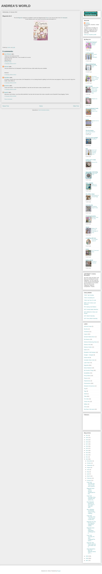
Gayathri (6, 92)
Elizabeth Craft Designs (90, 352)
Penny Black (87, 375)
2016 (87, 446)
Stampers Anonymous (89, 386)
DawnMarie (7, 77)
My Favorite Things (88, 370)
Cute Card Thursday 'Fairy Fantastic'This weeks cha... (91, 497)
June (88, 469)
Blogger (58, 570)
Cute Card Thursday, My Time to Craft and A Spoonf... (91, 484)
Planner (86, 378)
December (89, 461)
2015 (87, 448)
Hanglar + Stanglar (88, 355)
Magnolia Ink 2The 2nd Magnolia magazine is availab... (91, 523)
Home (41, 106)
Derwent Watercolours (89, 336)
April (88, 474)
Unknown (6, 66)
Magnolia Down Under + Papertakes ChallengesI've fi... (91, 530)
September (90, 465)
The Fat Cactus (90, 130)
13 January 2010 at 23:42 (10, 82)
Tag (85, 388)
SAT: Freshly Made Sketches (91, 309)
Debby (87, 119)
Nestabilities (87, 373)
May (88, 471)
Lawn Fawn (87, 362)
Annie (87, 249)
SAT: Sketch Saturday (89, 316)
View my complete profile (90, 34)
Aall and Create (88, 326)
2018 (87, 442)
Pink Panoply (89, 86)
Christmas (86, 331)
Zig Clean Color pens (89, 409)
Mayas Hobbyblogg (91, 64)
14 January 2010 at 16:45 (10, 89)
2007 (87, 560)
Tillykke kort (94, 98)
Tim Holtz (86, 399)
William (86, 404)
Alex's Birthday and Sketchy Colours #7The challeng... (91, 511)
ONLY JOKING (89, 183)
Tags (85, 391)
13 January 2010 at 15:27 (10, 63)
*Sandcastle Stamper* (91, 42)
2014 (87, 450)
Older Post (76, 106)
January (89, 480)
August (89, 467)
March (88, 476)
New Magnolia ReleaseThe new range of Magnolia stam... (90, 504)
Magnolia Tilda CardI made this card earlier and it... (91, 544)
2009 (87, 556)
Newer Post (6, 106)
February (89, 478)
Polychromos (87, 380)
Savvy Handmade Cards (92, 108)
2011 (87, 457)
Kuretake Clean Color (89, 360)
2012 (87, 454)
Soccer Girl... (95, 162)
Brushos (86, 329)
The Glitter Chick (90, 194)
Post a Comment (8, 99)
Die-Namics (87, 339)
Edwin (85, 349)
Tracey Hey (87, 401)
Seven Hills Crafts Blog (92, 172)
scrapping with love (91, 238)
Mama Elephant (88, 368)
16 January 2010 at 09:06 (10, 96)
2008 (87, 558)
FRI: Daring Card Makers (90, 306)
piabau (87, 97)
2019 (87, 439)
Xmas (85, 406)
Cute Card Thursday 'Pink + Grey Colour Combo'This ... (91, 517)
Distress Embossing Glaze (90, 342)
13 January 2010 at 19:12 (10, 74)
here (47, 17)
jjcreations (6, 85)
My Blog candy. (8, 61)
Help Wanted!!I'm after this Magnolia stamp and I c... (91, 551)
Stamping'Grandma (91, 216)
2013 (87, 452)
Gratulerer (94, 139)
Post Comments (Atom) (44, 110)
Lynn (87, 75)
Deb (87, 148)
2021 (87, 435)
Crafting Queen (90, 53)
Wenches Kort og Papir (92, 137)
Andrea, (88, 23)
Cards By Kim (89, 205)
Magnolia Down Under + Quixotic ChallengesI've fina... (91, 491)
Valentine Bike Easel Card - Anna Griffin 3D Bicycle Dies (95, 90)
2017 (87, 444)
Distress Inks (87, 344)
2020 (87, 437)
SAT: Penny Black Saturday (90, 318)
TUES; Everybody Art (89, 297)
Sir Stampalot (64, 17)
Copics (85, 334)
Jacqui (87, 227)
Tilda (85, 396)
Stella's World (89, 260)
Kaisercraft (86, 357)
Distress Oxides (88, 347)
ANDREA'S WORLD (16, 6)
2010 (87, 459)
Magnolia (20, 17)
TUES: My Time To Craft (90, 300)
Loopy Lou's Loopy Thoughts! (91, 160)
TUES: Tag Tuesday (89, 295)
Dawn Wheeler (7, 54)
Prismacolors (87, 383)
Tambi (85, 393)
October (89, 463)
